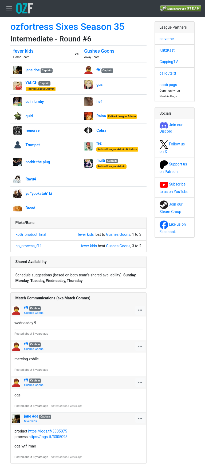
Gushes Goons (99, 51)
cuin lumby (35, 101)
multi (100, 160)
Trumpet (33, 145)
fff (98, 70)
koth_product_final (31, 234)
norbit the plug (38, 162)
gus (99, 84)
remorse (33, 130)
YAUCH (32, 83)
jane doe (33, 70)
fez (99, 143)
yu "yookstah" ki (39, 193)
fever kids (23, 51)
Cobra (101, 130)
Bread (31, 208)
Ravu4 (31, 179)
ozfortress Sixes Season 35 (67, 26)
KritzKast (167, 50)
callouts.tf (168, 73)
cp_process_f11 (29, 246)
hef (99, 101)
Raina (101, 116)
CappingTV (169, 62)
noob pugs (168, 85)
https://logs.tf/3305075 (47, 431)
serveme (167, 39)
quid (29, 116)
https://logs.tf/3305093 (48, 437)
